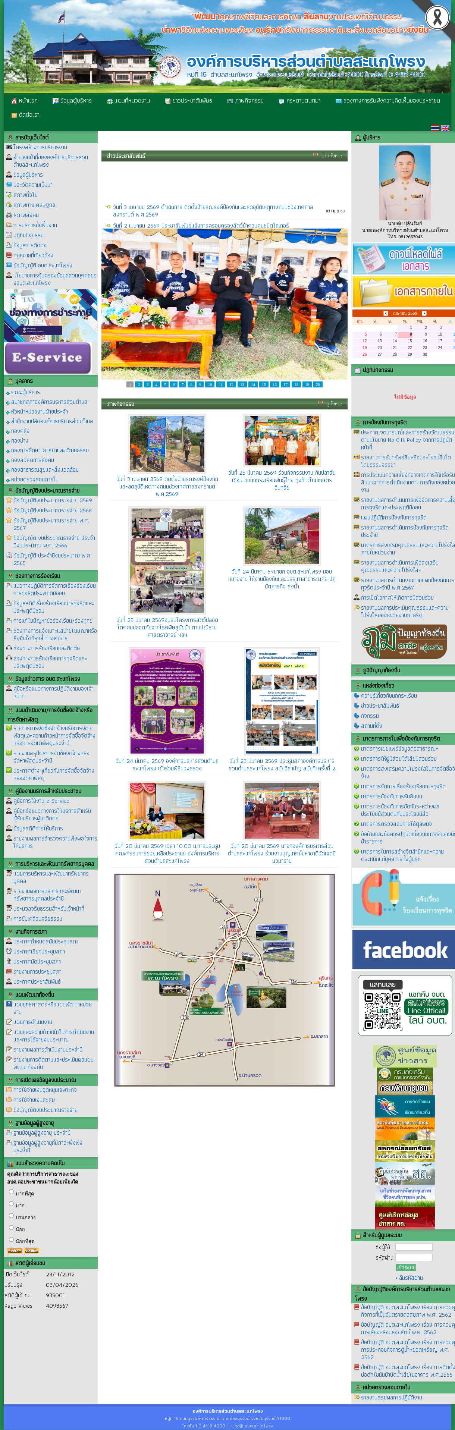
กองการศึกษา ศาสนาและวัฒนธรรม (47, 450)
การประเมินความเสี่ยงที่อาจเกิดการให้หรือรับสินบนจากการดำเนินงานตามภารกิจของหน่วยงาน (408, 482)
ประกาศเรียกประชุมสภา (39, 951)
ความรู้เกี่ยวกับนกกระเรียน (389, 695)
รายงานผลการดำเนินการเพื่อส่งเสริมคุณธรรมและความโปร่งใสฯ (400, 566)
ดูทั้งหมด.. (336, 403)
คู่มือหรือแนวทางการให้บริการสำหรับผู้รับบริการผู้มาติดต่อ (52, 814)
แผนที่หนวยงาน (128, 100)
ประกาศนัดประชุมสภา (37, 961)
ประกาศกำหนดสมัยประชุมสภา (45, 941)
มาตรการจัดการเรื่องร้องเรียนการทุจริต (403, 786)
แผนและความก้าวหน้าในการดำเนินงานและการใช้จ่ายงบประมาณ (53, 1035)
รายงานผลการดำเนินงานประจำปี (47, 1049)
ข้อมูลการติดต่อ (30, 245)
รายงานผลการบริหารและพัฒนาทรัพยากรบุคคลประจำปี (47, 894)
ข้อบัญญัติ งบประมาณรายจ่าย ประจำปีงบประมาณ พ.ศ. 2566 (54, 541)
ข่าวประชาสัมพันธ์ (188, 100)
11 (221, 384)
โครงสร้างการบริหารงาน (40, 147)
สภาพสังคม (26, 215)
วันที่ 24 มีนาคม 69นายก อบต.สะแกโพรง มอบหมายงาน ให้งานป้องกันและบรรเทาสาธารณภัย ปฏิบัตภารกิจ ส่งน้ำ (282, 579)
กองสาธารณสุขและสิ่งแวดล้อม (42, 469)
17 (285, 384)
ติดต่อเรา (25, 114)
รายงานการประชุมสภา (37, 971)
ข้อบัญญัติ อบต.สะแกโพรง (42, 265)
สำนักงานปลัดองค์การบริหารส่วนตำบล (49, 421)
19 (307, 384)
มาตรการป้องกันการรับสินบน (391, 796)
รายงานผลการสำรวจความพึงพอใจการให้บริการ (55, 842)
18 (296, 384)
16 (275, 384)
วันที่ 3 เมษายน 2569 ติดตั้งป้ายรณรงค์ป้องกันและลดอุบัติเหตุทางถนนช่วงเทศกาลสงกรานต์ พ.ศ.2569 (167, 486)
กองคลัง (17, 430)
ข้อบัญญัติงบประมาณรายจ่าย (45, 1110)
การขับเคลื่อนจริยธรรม (37, 918)
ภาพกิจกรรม (245, 100)
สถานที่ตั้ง (371, 725)
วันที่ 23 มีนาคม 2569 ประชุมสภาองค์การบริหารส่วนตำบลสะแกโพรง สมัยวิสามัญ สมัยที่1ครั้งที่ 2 (282, 764)
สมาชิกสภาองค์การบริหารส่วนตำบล (46, 401)
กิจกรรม (370, 715)
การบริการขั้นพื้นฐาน (35, 225)
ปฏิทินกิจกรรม (28, 235)
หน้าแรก (24, 100)
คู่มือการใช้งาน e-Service (41, 800)
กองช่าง (17, 440)
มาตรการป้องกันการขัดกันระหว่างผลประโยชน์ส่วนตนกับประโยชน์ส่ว (400, 810)
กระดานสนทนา (300, 100)
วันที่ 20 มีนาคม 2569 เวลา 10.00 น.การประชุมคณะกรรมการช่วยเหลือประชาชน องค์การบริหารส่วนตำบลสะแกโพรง (167, 853)
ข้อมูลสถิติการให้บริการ (38, 828)
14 (253, 384)
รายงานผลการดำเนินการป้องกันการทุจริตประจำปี (405, 531)
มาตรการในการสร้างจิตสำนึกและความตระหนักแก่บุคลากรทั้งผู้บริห (402, 855)
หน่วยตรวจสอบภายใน (32, 479)
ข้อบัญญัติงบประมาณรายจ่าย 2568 (52, 510)
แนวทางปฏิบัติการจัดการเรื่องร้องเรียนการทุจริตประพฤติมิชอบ (54, 589)
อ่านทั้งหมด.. (333, 155)
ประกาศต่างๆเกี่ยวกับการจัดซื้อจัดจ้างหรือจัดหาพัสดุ (53, 774)
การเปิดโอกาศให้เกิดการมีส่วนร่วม (397, 597)
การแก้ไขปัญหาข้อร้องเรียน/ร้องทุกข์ (52, 620)
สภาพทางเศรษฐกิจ (34, 205)
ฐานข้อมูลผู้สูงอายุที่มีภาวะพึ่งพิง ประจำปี (47, 1146)
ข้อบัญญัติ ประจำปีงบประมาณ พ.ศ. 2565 (52, 559)
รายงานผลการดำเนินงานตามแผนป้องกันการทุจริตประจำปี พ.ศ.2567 (407, 583)
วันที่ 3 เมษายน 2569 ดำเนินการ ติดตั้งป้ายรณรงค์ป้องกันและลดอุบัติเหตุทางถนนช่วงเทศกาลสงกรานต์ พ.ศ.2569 (213, 218)
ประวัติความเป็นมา (33, 184)
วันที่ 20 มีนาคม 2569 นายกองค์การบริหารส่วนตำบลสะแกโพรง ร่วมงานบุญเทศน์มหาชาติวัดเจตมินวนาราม (282, 853)
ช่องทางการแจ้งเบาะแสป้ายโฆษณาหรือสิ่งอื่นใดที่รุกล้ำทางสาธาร (55, 634)
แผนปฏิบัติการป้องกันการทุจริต (394, 517)
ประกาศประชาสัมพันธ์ (37, 981)
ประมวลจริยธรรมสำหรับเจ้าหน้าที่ (48, 908)
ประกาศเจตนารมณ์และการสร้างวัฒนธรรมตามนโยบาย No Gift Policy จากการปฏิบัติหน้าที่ (407, 440)
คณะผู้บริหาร (23, 391)
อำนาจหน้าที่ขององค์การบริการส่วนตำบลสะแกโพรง (50, 161)
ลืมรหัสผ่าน (411, 1277)
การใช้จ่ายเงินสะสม (34, 1099)
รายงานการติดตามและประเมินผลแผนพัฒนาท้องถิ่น (53, 1063)
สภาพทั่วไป (25, 194)
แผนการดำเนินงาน (32, 1022)
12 (231, 384)
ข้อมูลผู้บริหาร (72, 100)
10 (210, 384)
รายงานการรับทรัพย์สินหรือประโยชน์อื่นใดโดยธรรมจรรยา (406, 461)
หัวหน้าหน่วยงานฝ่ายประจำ (37, 411)
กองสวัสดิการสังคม (30, 459)
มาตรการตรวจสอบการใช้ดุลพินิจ (396, 824)
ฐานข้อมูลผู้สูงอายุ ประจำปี (41, 1132)
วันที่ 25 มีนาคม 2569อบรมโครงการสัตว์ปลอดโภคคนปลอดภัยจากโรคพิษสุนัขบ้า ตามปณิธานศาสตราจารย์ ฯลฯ (167, 627)
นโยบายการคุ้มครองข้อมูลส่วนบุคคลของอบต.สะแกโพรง (55, 279)
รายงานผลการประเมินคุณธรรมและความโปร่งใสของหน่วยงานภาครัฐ (405, 611)
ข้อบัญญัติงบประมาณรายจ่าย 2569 (52, 500)
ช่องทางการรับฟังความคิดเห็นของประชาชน (388, 100)
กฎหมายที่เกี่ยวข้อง (33, 255)
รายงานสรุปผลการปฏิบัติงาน (391, 1397)
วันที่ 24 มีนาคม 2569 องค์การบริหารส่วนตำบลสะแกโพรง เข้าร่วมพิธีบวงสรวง (167, 764)
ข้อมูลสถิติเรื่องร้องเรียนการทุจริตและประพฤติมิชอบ (53, 606)
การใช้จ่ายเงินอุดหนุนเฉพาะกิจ (45, 1089)
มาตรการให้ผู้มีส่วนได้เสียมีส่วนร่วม (399, 758)
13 (242, 384)
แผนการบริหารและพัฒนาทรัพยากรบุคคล (51, 877)
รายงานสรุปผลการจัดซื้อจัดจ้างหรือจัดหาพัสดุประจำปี (51, 756)
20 (318, 384)
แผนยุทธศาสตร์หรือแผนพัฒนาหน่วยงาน (52, 1008)
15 (264, 384)
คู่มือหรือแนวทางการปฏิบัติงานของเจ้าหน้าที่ (53, 692)
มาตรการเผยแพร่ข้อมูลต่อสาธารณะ (399, 748)
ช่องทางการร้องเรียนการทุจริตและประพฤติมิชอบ (50, 662)
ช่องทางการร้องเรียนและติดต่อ (46, 648)
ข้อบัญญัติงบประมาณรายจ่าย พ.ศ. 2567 (51, 524)
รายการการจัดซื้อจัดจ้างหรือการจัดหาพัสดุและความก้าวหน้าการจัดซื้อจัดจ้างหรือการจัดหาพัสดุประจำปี (54, 735)
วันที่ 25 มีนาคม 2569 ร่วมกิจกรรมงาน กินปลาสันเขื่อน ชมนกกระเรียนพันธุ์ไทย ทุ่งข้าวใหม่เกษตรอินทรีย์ (282, 480)
